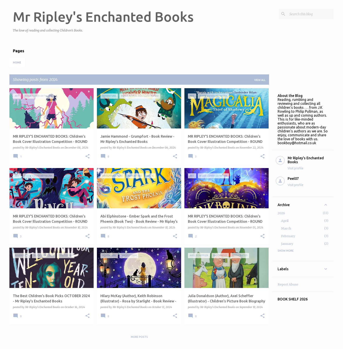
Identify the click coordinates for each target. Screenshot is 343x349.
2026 (281, 213)
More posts (139, 336)
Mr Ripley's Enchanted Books (103, 16)
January (287, 244)
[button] (87, 157)
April (285, 221)
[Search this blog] (311, 14)
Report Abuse (288, 284)
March (286, 228)
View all (260, 80)
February (288, 236)
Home (17, 62)
